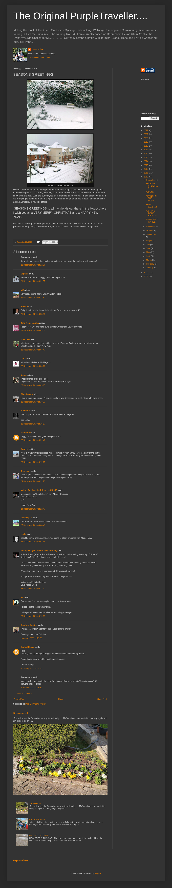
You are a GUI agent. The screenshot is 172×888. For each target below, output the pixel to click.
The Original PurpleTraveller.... (80, 15)
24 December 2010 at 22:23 (33, 481)
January (150, 268)
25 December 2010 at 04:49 (33, 525)
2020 (146, 138)
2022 (146, 130)
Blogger (97, 873)
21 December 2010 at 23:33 (33, 314)
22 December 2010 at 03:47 (33, 350)
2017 (146, 150)
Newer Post (19, 699)
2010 (146, 177)
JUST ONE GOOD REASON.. (151, 213)
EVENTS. (150, 192)
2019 (146, 142)
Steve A (24, 306)
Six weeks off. (21, 713)
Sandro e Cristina (29, 625)
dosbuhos (25, 410)
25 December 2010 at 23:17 (33, 589)
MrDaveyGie (26, 518)
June (148, 248)
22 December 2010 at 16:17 (33, 424)
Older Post (102, 699)
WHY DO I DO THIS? (38, 835)
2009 (146, 272)
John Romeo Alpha (30, 323)
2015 (146, 157)
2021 (146, 134)
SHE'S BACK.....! (151, 205)
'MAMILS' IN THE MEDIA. (151, 198)
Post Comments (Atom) (35, 704)
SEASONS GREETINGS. (152, 186)
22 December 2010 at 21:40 (33, 440)
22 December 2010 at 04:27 (33, 366)
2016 (146, 153)
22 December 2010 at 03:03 (33, 330)
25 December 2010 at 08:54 (33, 542)
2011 (146, 173)
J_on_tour (25, 471)
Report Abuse (20, 860)
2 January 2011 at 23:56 (31, 668)
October (150, 230)
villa (22, 597)
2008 (146, 276)
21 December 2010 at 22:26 (33, 265)
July (148, 244)
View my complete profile (39, 57)
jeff (22, 290)
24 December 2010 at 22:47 (33, 509)
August (149, 241)
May (148, 252)
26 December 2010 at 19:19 (33, 616)
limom (23, 375)
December (151, 180)
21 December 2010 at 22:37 (33, 281)
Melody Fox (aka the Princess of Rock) (39, 490)
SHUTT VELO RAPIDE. (152, 220)
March (149, 260)
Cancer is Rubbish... (38, 819)
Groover (24, 449)
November (151, 227)
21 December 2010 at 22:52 (33, 298)
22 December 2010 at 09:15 (33, 385)
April (148, 256)
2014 (146, 161)
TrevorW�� (37, 49)
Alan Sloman (27, 394)
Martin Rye (26, 432)
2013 (146, 165)
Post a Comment (24, 693)
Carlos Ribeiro (27, 647)
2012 (146, 169)
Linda (23, 534)
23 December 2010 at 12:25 (33, 462)
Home (61, 699)
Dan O (23, 358)
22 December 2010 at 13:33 (33, 402)
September (151, 234)
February (150, 264)
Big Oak (24, 274)
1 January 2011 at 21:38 (31, 638)
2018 (146, 146)
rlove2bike (25, 339)
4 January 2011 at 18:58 (31, 688)
